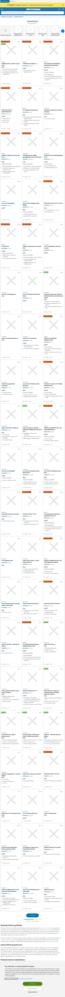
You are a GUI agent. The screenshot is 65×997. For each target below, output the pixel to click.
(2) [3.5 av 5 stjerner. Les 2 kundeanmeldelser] (52, 776)
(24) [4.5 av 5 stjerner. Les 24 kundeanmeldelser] (53, 67)
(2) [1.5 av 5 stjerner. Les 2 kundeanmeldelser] (52, 605)
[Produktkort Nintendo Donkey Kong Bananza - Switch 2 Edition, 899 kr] (11, 760)
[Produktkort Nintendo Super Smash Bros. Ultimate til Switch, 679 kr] (11, 630)
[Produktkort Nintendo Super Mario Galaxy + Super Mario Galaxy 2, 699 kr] (32, 547)
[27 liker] (40, 752)
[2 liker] (19, 134)
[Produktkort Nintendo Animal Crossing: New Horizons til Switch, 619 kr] (53, 96)
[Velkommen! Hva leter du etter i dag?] (33, 13)
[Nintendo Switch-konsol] (30, 31)
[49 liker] (18, 826)
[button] (37, 23)
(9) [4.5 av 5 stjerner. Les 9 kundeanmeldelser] (10, 648)
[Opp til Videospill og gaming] (5, 31)
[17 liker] (40, 826)
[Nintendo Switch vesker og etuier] (55, 31)
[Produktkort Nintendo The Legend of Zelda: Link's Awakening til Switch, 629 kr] (32, 833)
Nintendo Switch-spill (48, 929)
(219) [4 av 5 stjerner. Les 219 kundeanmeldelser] (53, 387)
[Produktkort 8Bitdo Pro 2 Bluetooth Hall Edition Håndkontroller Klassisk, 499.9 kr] (53, 50)
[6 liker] (61, 225)
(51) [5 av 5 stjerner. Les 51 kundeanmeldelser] (10, 851)
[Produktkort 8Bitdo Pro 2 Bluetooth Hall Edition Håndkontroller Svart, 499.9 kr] (32, 630)
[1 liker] (19, 42)
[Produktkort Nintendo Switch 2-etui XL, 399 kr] (53, 760)
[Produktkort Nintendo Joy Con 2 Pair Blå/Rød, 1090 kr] (11, 457)
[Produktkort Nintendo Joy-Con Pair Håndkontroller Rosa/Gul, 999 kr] (32, 370)
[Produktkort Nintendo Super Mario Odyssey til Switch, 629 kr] (32, 760)
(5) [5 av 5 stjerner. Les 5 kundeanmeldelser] (52, 342)
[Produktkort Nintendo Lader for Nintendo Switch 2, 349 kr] (11, 324)
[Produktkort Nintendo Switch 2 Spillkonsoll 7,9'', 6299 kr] (32, 677)
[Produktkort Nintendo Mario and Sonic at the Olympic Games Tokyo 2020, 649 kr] (11, 590)
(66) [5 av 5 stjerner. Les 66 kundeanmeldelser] (10, 562)
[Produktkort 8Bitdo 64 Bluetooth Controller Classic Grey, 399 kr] (11, 50)
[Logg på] (59, 9)
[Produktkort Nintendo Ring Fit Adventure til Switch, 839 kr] (53, 833)
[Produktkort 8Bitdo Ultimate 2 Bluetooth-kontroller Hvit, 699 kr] (32, 232)
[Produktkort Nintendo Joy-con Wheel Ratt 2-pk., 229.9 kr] (32, 799)
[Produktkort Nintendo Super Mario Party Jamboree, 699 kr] (11, 414)
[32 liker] (18, 623)
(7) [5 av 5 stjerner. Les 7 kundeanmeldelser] (10, 430)
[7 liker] (61, 539)
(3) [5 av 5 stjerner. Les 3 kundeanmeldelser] (31, 298)
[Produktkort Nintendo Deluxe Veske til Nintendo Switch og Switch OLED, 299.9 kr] (11, 833)
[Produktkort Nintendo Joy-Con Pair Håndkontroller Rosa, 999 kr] (53, 457)
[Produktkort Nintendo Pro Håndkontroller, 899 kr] (11, 547)
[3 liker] (61, 317)
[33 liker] (18, 181)
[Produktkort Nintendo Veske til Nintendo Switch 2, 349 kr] (32, 590)
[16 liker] (18, 225)
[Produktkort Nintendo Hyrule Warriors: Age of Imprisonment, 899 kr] (11, 721)
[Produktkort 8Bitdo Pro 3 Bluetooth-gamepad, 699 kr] (32, 96)
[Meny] (2, 9)
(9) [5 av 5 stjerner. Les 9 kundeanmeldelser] (52, 849)
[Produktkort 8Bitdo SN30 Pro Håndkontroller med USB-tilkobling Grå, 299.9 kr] (53, 414)
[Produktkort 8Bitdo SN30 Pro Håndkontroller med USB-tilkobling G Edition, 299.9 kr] (53, 547)
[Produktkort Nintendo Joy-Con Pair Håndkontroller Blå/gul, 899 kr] (32, 189)
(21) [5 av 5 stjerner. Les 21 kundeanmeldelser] (10, 516)
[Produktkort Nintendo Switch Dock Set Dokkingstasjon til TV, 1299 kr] (53, 141)
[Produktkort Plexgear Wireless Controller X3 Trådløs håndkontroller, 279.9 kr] (53, 370)
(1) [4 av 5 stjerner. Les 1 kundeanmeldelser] (31, 564)
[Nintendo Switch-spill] (43, 31)
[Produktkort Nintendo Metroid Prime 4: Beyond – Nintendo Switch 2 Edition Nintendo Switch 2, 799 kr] (53, 677)
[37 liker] (18, 492)
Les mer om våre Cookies (11, 978)
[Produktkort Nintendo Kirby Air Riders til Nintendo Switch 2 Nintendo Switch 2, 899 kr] (32, 721)
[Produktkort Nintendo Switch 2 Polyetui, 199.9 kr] (53, 590)
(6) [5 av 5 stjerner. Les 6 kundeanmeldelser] (52, 250)
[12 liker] (18, 582)
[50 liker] (61, 88)
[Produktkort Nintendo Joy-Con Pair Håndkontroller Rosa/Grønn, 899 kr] (32, 457)
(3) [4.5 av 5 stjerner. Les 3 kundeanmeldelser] (10, 387)
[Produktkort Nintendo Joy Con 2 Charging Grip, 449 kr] (11, 280)
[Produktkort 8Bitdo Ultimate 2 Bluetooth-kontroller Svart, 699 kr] (11, 141)
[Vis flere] (62, 31)
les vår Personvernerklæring (25, 978)
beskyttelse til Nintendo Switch (51, 941)
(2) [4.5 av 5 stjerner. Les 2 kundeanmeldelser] (52, 205)
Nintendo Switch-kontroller (7, 939)
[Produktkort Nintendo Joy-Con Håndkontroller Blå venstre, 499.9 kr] (53, 232)
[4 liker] (40, 134)
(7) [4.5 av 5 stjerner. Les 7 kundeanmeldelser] (52, 159)
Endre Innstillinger (32, 992)
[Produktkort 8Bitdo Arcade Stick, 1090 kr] (11, 232)
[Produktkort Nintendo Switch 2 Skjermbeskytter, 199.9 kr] (11, 96)
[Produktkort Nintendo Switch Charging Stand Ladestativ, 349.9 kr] (11, 370)
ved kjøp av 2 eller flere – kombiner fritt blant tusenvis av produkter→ (30, 5)
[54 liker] (40, 42)
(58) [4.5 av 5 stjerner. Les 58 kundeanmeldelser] (32, 65)
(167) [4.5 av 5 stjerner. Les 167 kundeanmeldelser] (32, 207)
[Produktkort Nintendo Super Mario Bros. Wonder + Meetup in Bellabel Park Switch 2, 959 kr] (32, 414)
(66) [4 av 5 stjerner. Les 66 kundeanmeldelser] (32, 159)
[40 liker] (40, 792)
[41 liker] (18, 539)
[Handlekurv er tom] (63, 9)
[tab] (5, 1)
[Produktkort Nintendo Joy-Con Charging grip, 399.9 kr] (11, 189)
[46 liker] (40, 181)
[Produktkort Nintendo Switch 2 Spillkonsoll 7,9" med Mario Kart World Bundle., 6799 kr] (11, 876)
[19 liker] (18, 362)
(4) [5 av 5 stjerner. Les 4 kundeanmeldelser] (10, 473)
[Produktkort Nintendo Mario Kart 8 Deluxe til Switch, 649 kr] (11, 500)
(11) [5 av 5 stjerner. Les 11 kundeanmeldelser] (10, 893)
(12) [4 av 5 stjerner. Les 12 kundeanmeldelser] (32, 815)
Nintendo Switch (45, 928)
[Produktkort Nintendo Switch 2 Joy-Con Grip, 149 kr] (53, 189)
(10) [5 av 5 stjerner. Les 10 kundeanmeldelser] (10, 205)
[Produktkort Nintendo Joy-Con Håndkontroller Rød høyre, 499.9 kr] (32, 280)
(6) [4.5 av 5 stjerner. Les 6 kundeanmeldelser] (31, 605)
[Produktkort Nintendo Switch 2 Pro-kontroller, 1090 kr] (32, 324)
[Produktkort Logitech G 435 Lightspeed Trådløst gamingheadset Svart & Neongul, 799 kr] (32, 141)
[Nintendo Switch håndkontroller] (18, 31)
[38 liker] (40, 449)
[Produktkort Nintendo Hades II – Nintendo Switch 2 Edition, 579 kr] (53, 721)
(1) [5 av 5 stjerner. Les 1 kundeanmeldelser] (31, 112)
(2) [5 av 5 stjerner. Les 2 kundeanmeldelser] (52, 114)
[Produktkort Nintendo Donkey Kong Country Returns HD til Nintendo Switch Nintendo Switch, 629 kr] (53, 280)
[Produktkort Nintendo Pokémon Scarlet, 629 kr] (53, 876)
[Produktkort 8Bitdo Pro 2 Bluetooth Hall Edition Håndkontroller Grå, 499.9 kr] (53, 500)
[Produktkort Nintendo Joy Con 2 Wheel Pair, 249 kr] (53, 799)
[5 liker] (61, 868)
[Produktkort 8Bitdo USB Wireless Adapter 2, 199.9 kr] (32, 50)
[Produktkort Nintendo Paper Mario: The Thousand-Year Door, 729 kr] (11, 799)
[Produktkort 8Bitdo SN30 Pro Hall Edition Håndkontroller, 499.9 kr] (53, 324)
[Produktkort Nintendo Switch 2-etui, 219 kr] (32, 500)
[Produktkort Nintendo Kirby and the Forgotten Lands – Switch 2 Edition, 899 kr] (11, 677)
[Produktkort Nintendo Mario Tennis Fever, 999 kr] (53, 630)
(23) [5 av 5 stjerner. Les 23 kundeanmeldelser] (53, 431)
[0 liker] (61, 42)
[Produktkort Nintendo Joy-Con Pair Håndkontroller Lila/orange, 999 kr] (32, 876)
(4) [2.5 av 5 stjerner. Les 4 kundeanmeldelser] (10, 113)
